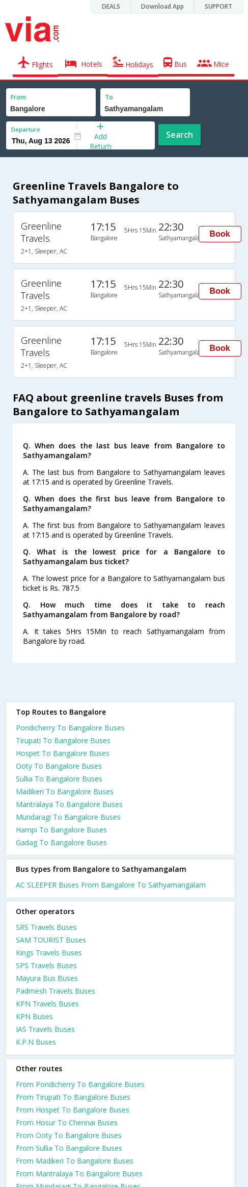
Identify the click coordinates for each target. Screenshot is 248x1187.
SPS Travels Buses (46, 965)
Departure (25, 129)
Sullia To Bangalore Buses (59, 779)
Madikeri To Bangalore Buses (65, 791)
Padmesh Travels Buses (55, 991)
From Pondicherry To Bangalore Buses (80, 1084)
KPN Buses (34, 1016)
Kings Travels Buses (49, 952)
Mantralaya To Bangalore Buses (69, 804)
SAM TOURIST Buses (51, 940)
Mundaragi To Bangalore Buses (68, 817)
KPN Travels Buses (47, 1003)
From (18, 97)
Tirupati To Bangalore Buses (63, 740)
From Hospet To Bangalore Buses (72, 1110)
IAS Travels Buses (45, 1029)
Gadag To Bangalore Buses (61, 842)
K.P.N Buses (36, 1042)
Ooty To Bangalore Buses (59, 766)
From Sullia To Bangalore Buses (69, 1148)
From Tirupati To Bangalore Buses (73, 1097)
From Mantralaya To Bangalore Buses (79, 1173)
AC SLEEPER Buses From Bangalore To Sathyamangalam (111, 885)
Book (220, 234)
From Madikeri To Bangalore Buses (74, 1161)
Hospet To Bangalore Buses (62, 753)
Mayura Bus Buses (47, 978)
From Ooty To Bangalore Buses (69, 1135)
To (109, 97)
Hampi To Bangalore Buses (61, 830)
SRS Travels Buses (46, 927)
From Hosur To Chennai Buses (67, 1122)
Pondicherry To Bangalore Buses (70, 728)
